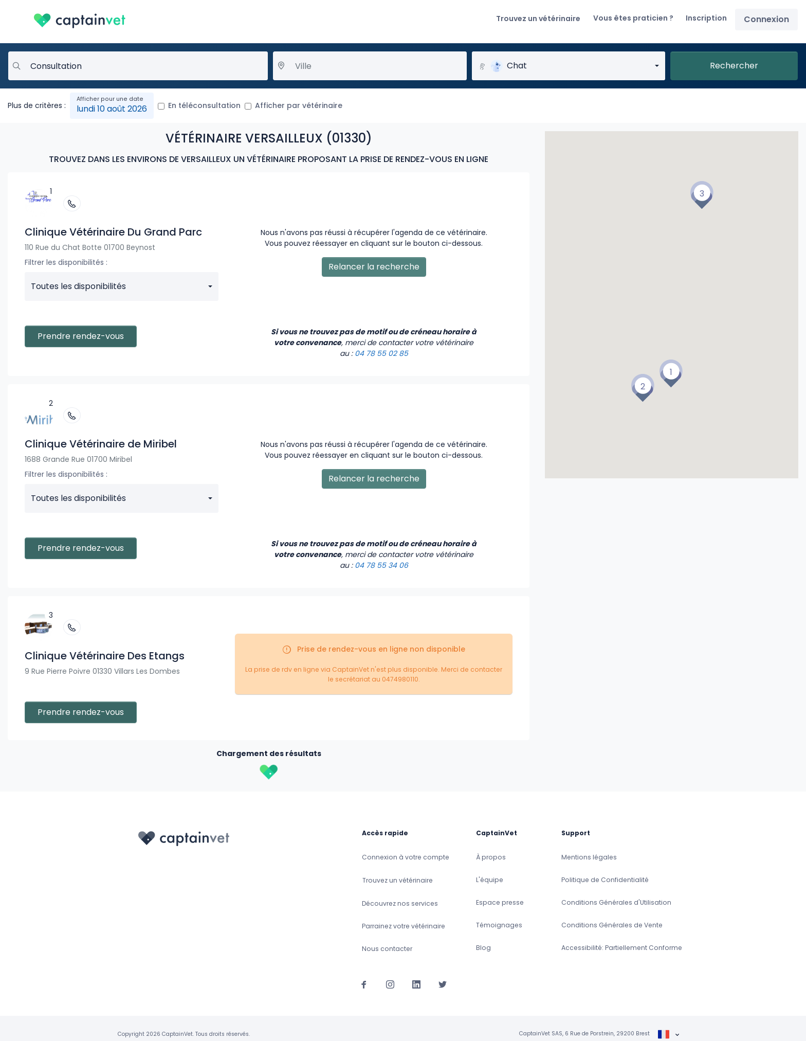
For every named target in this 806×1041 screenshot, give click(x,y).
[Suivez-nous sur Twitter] (442, 984)
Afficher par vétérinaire (298, 105)
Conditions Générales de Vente (612, 925)
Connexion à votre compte (405, 857)
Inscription (706, 18)
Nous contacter (387, 948)
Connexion (766, 19)
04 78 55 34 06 (381, 565)
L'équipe (489, 879)
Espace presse (500, 902)
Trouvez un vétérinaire (538, 18)
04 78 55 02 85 (381, 353)
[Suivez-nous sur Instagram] (390, 984)
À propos (491, 857)
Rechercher (734, 65)
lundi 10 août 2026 (112, 109)
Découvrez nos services (400, 903)
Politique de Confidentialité (605, 879)
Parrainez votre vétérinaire (403, 926)
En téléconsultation (204, 105)
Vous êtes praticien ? (633, 18)
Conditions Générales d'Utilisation (616, 902)
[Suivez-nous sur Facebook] (364, 984)
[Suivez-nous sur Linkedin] (416, 984)
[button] (670, 373)
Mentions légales (589, 857)
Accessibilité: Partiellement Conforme (621, 947)
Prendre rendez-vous (81, 336)
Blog (483, 947)
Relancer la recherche (373, 267)
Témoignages (499, 925)
